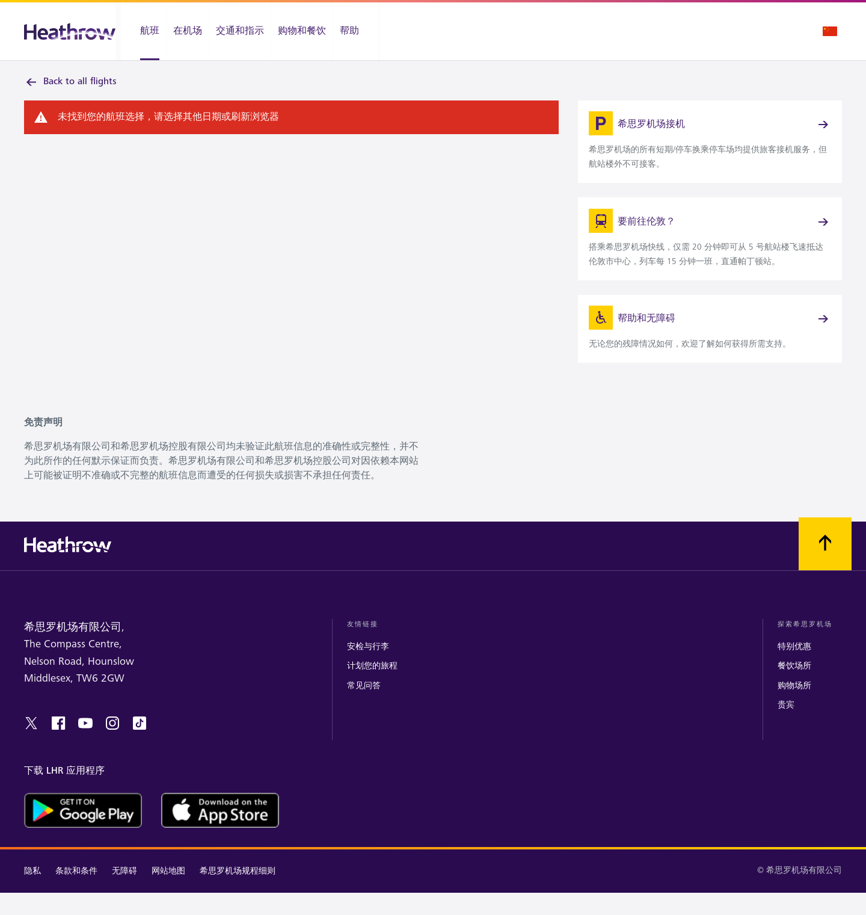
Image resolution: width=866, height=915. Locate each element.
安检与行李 (368, 669)
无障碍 (124, 893)
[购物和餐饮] (302, 31)
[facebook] (58, 745)
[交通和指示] (240, 31)
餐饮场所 (794, 688)
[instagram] (112, 745)
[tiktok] (139, 745)
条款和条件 (76, 893)
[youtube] (85, 745)
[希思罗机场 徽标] (69, 31)
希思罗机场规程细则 (237, 893)
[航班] (143, 31)
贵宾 (786, 727)
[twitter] (31, 745)
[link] (710, 148)
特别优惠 (794, 669)
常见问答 (364, 708)
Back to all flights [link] (70, 82)
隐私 (32, 893)
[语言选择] (830, 31)
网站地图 (168, 893)
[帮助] (355, 31)
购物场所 (794, 708)
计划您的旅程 (372, 688)
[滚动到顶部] (825, 566)
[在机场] (188, 31)
